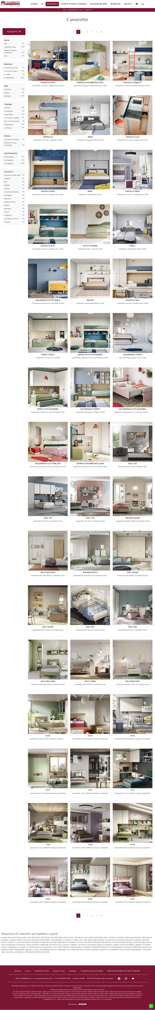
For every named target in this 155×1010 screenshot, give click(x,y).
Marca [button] (7, 40)
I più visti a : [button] (9, 172)
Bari (5, 182)
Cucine (27, 971)
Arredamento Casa (75, 10)
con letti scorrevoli (11, 121)
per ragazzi (8, 164)
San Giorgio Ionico (11, 219)
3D (43, 4)
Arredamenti (53, 4)
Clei (5, 44)
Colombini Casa (10, 47)
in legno (7, 74)
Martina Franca (10, 202)
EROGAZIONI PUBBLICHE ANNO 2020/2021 (125, 971)
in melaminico (9, 78)
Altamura (7, 179)
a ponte (7, 108)
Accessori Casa (59, 971)
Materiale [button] (8, 64)
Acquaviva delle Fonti (12, 175)
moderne (7, 96)
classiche (7, 89)
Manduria (7, 199)
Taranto (7, 222)
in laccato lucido (11, 68)
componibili (8, 115)
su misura (8, 128)
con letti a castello (11, 118)
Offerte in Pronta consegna (74, 4)
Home (65, 10)
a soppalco (8, 111)
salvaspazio (8, 125)
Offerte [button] (7, 136)
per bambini (8, 160)
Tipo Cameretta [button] (10, 153)
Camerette (88, 10)
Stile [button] (6, 86)
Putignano (8, 215)
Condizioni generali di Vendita (92, 971)
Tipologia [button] (8, 104)
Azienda (35, 4)
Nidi (5, 56)
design (6, 93)
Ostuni (6, 212)
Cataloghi (73, 971)
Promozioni (115, 4)
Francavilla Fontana (11, 192)
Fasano (7, 189)
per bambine (9, 157)
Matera (6, 205)
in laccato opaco (11, 71)
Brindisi (7, 185)
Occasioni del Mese (98, 4)
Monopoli (7, 209)
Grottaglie (8, 195)
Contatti (127, 4)
